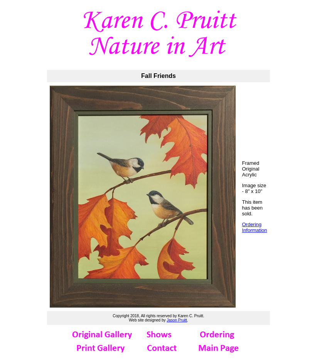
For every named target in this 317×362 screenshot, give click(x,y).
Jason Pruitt (177, 320)
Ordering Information (254, 227)
